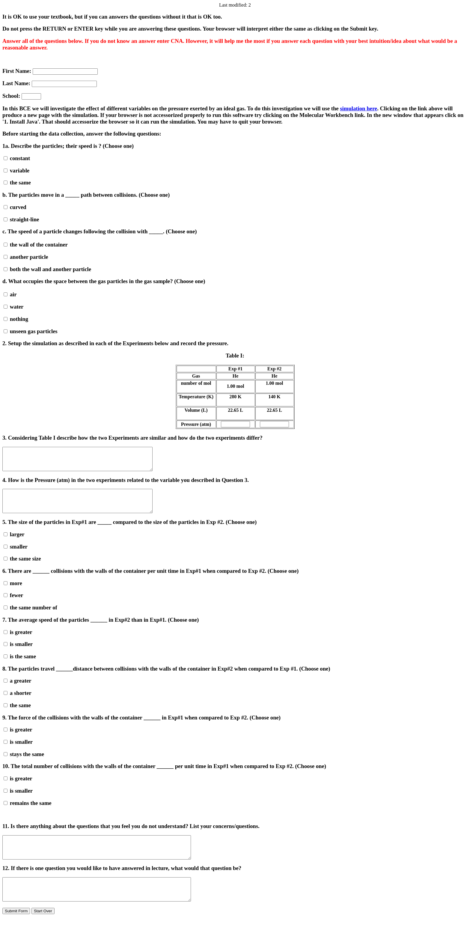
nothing (16, 319)
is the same (20, 665)
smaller (16, 555)
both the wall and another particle (47, 269)
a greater (17, 689)
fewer (13, 604)
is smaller (18, 653)
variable (16, 170)
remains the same (28, 812)
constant (17, 158)
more (13, 592)
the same (17, 182)
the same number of (30, 616)
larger (14, 543)
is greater (18, 641)
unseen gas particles (31, 331)
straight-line (21, 219)
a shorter (17, 702)
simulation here (358, 108)
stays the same (24, 763)
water (13, 307)
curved (15, 207)
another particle (26, 257)
